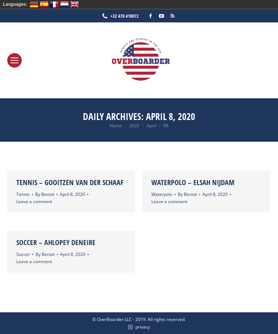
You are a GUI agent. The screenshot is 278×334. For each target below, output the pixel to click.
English (74, 4)
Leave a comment (34, 201)
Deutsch (34, 4)
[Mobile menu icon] (14, 60)
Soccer (23, 254)
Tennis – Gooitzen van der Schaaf (69, 182)
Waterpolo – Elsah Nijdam (193, 182)
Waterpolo (161, 194)
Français (54, 4)
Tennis (23, 194)
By (44, 194)
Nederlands (64, 4)
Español (44, 4)
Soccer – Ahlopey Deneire (56, 242)
